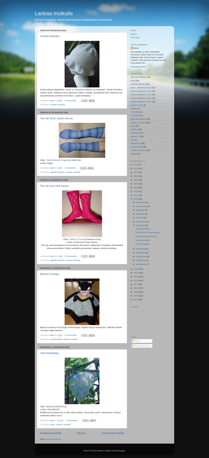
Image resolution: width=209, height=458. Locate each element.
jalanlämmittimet (57, 172)
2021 (136, 180)
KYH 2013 (135, 38)
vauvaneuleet (56, 339)
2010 (136, 288)
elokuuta (140, 218)
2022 (136, 176)
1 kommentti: (70, 168)
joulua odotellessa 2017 (141, 102)
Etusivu (81, 433)
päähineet (135, 133)
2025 (136, 164)
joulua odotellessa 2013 (141, 91)
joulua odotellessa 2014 (141, 95)
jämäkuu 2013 (137, 105)
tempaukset (136, 143)
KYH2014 (135, 115)
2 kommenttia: (70, 335)
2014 (136, 273)
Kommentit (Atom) (53, 439)
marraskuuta (141, 206)
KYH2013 (135, 112)
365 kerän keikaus (139, 77)
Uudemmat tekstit (50, 433)
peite (133, 126)
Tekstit (136, 341)
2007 (136, 299)
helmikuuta (141, 260)
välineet (134, 154)
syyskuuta (140, 214)
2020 (136, 184)
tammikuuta (141, 264)
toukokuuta (141, 249)
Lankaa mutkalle (54, 13)
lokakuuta (140, 210)
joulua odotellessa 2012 (141, 88)
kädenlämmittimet (138, 119)
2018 (136, 191)
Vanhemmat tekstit (113, 433)
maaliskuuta (141, 256)
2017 (136, 195)
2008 (136, 296)
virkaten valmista (57, 105)
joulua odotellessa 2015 (141, 98)
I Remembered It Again (57, 160)
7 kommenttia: (72, 420)
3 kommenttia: (70, 256)
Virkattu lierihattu (50, 36)
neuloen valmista (72, 172)
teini (132, 140)
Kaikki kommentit (140, 346)
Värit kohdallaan (49, 353)
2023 (136, 172)
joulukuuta (140, 202)
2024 (136, 168)
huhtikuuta (141, 253)
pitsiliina (134, 129)
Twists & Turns (76, 239)
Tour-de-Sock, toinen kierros (56, 118)
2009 (136, 292)
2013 (136, 276)
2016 (136, 199)
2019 (136, 187)
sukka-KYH (135, 136)
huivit (52, 424)
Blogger (122, 451)
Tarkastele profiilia (138, 67)
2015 (136, 269)
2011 (136, 284)
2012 (136, 280)
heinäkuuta (141, 221)
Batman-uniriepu (49, 274)
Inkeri (136, 48)
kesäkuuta (140, 225)
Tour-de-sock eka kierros (54, 185)
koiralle (134, 108)
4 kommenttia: (70, 100)
